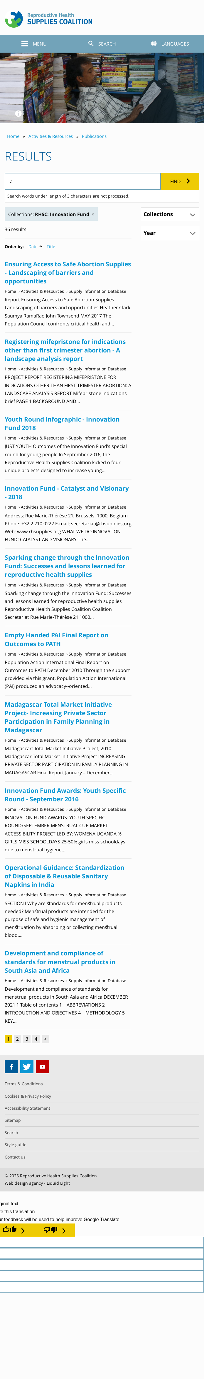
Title (51, 246)
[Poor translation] (54, 1229)
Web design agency (24, 1183)
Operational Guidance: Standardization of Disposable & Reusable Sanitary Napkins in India (64, 876)
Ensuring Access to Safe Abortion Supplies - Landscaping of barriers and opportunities (68, 272)
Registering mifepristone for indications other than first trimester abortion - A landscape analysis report (65, 350)
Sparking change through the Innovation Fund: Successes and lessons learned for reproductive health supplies (67, 566)
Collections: (48, 214)
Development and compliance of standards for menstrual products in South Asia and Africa (60, 961)
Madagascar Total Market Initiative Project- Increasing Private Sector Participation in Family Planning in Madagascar (58, 717)
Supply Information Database (97, 291)
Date (33, 246)
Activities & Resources (42, 291)
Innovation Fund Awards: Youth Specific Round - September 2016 (65, 794)
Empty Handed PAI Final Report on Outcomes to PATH (57, 639)
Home (10, 291)
